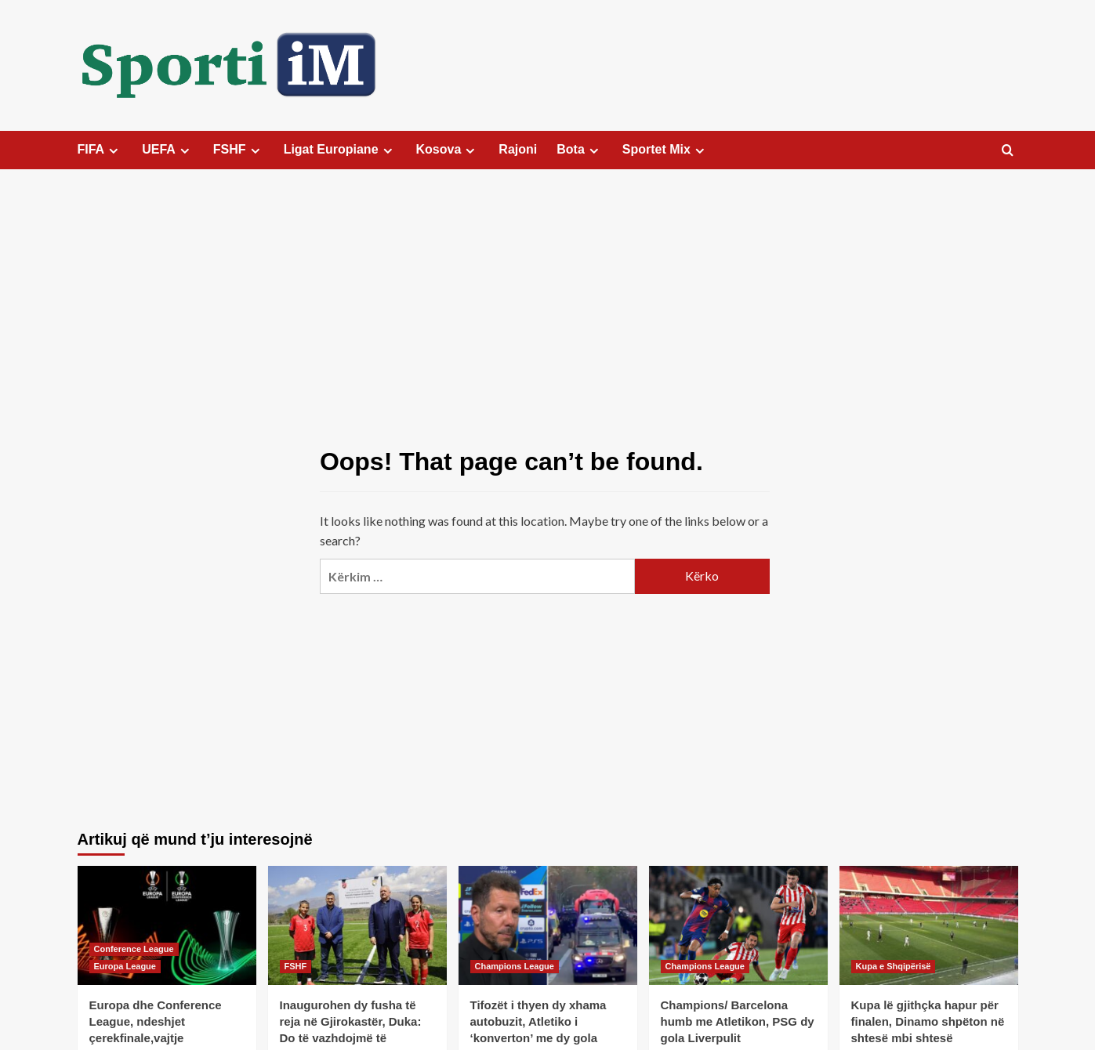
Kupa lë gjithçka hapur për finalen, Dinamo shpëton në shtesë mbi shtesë (928, 1021)
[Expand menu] (113, 151)
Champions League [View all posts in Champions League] (514, 966)
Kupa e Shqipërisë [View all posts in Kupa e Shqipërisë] (893, 966)
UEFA (168, 150)
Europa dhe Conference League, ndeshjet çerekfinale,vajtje (155, 1021)
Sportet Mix (665, 150)
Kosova (448, 150)
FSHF (238, 150)
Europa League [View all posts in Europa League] (125, 966)
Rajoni (518, 149)
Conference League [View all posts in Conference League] (134, 949)
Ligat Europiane (340, 150)
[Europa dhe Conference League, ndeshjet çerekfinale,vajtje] (167, 925)
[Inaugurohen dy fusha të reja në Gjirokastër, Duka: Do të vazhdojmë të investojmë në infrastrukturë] (357, 925)
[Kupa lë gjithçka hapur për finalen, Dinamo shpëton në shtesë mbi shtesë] (928, 925)
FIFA (100, 150)
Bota (580, 150)
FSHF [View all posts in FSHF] (296, 966)
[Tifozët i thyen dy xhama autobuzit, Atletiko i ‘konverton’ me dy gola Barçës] (548, 925)
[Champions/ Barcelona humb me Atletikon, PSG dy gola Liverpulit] (738, 925)
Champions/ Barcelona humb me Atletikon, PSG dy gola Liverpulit (737, 1021)
